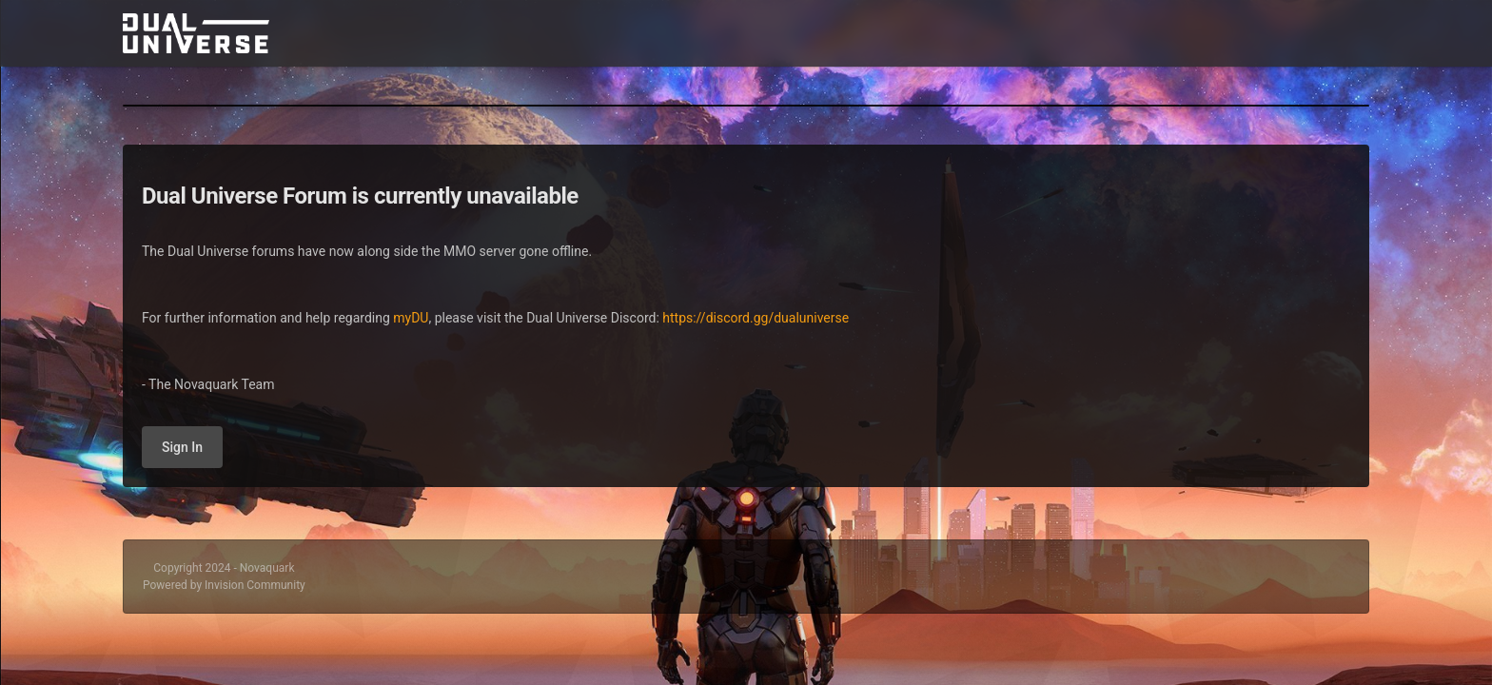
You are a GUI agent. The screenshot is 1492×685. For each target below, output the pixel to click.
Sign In (182, 447)
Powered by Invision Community (224, 585)
